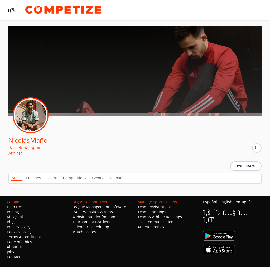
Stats (16, 177)
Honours (116, 177)
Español (210, 201)
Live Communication (155, 221)
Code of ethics (19, 241)
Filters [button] (246, 166)
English (225, 201)
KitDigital (15, 216)
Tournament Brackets (91, 221)
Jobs (10, 251)
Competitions (74, 177)
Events (97, 177)
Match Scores (84, 231)
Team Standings (152, 211)
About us (15, 246)
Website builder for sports (95, 216)
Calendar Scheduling (90, 226)
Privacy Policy (18, 226)
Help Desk (16, 206)
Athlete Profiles (151, 226)
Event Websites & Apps (92, 211)
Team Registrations (155, 206)
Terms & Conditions (24, 236)
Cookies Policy (19, 231)
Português (244, 201)
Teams (52, 177)
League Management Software (99, 206)
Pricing (13, 211)
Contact (13, 256)
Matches (33, 177)
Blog (11, 221)
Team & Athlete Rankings (160, 216)
